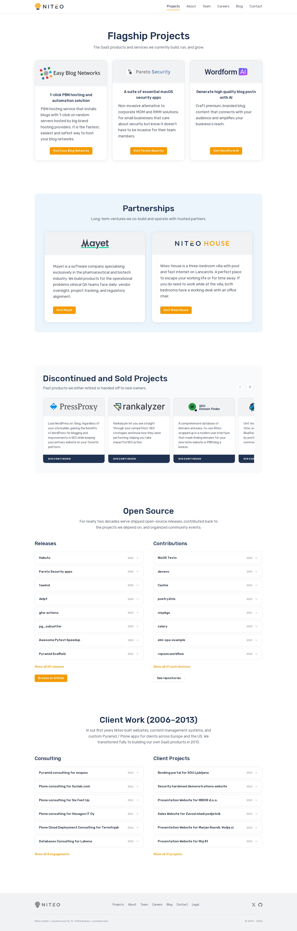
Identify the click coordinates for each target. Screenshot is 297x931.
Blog (239, 6)
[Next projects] (250, 387)
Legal (195, 904)
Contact (256, 6)
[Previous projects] (240, 387)
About (191, 6)
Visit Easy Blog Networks (71, 151)
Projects (173, 6)
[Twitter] (254, 905)
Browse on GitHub (51, 678)
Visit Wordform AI (226, 151)
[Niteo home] (49, 6)
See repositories (169, 678)
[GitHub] (260, 905)
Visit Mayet (64, 310)
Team (207, 6)
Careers (223, 6)
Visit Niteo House (176, 310)
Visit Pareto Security (148, 151)
